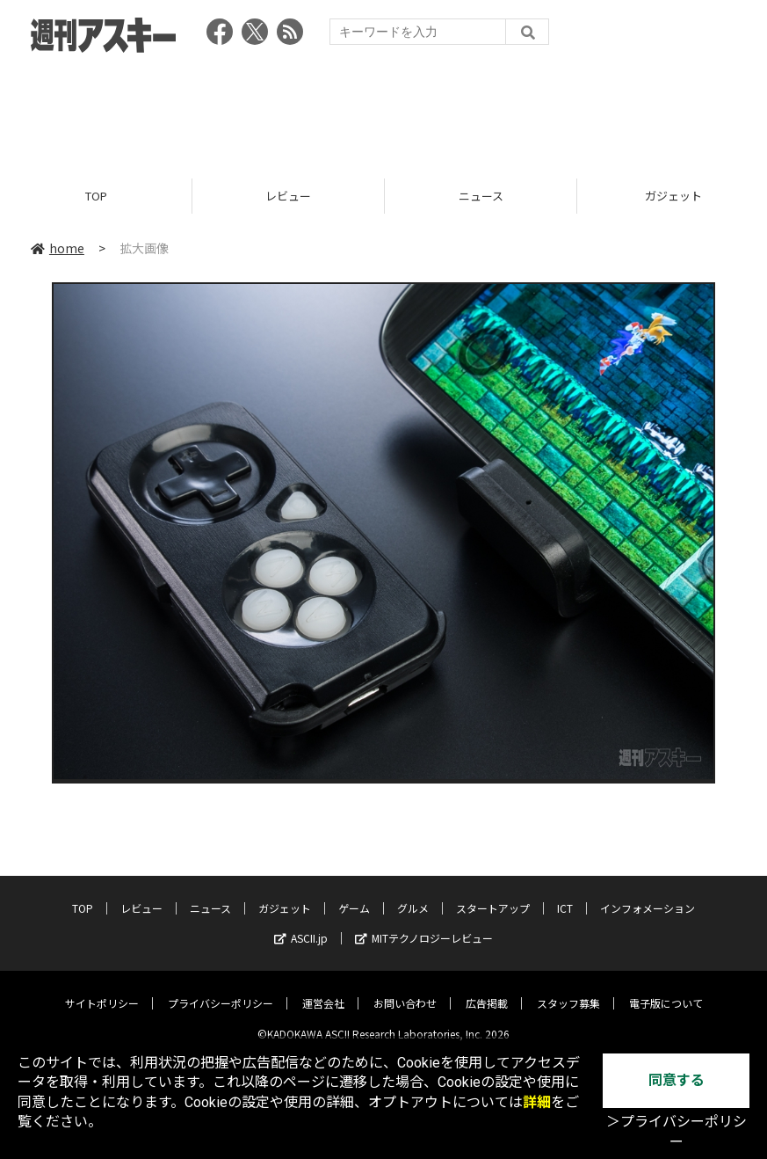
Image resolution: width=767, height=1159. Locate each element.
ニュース (481, 195)
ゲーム (354, 894)
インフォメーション (647, 894)
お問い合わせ (405, 989)
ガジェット (284, 894)
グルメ (413, 894)
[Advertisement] (384, 109)
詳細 (537, 1102)
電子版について (666, 989)
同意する (676, 1080)
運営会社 (323, 989)
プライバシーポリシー (220, 989)
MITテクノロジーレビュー (424, 924)
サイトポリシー (102, 989)
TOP (96, 195)
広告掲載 (487, 989)
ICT (565, 894)
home (57, 248)
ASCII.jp (301, 924)
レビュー (288, 195)
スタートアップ (493, 894)
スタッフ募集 (568, 989)
